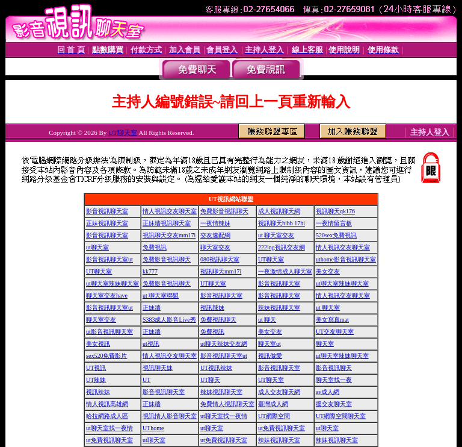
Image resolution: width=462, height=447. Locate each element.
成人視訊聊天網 (279, 211)
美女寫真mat (332, 319)
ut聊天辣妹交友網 (223, 343)
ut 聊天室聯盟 (161, 295)
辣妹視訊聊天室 (279, 307)
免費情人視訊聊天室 (227, 404)
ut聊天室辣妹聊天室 (112, 283)
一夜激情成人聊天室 (285, 271)
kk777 (150, 271)
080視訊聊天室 (219, 259)
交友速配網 (215, 235)
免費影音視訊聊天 (224, 211)
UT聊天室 (122, 132)
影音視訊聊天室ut (109, 259)
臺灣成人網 (273, 404)
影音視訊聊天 (334, 367)
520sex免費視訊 (336, 235)
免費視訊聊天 (218, 319)
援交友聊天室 (334, 404)
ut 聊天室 (328, 307)
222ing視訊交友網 (281, 247)
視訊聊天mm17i (220, 271)
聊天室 (325, 343)
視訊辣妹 (212, 307)
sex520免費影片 (106, 355)
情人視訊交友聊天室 (170, 211)
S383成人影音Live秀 (169, 319)
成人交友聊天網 (279, 392)
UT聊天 (210, 380)
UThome (153, 428)
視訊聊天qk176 (335, 211)
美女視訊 (98, 343)
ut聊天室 (97, 247)
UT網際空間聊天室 (341, 416)
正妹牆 (152, 307)
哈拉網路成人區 (107, 416)
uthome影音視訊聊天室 (346, 259)
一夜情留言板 (334, 223)
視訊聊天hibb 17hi (281, 223)
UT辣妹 (96, 380)
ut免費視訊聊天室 (281, 428)
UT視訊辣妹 (216, 367)
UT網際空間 (274, 416)
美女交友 (328, 271)
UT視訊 (96, 367)
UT (146, 380)
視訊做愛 (270, 355)
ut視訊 (151, 343)
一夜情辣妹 (215, 223)
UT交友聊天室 (335, 331)
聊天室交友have (107, 295)
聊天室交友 (215, 247)
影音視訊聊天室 (107, 211)
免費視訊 (155, 247)
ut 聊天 (267, 319)
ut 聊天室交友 (276, 235)
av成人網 (327, 392)
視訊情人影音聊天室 (170, 416)
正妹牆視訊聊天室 (167, 223)
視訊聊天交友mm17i (169, 235)
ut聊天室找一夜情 (223, 416)
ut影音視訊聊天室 (109, 331)
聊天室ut (269, 343)
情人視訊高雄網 (107, 404)
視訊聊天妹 (158, 367)
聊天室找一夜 (334, 380)
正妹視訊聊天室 (107, 223)
